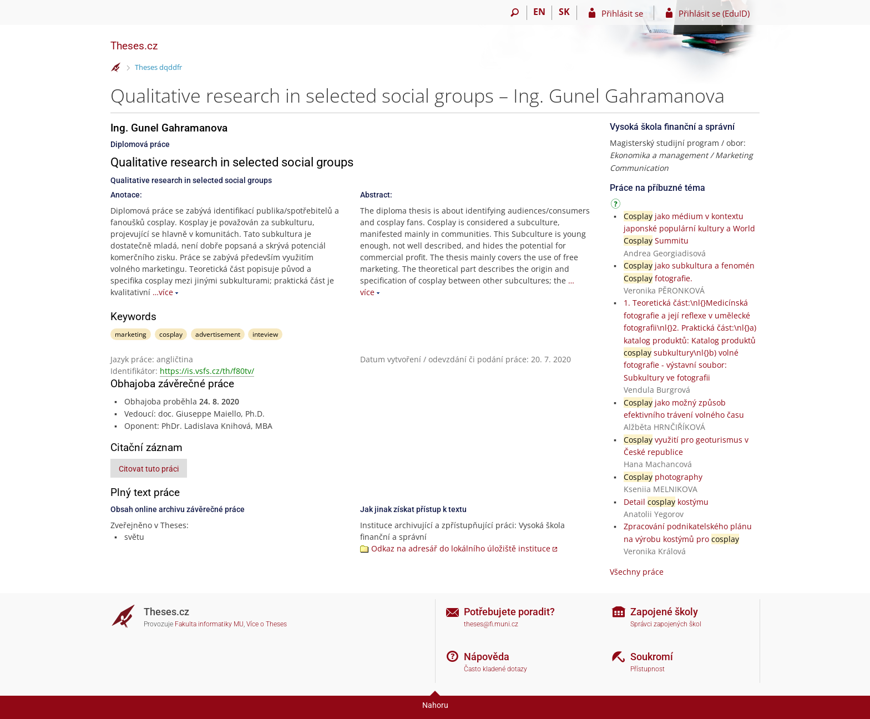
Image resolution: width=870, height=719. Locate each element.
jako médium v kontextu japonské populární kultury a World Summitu (689, 228)
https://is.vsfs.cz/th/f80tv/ (207, 371)
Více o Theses (266, 624)
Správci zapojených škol (665, 624)
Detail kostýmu (666, 502)
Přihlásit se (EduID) (714, 13)
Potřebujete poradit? (509, 611)
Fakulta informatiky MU (209, 624)
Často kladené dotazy (495, 669)
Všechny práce (637, 571)
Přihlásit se (622, 13)
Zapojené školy (664, 611)
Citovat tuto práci (149, 468)
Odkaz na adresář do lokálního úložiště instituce (460, 548)
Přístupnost (647, 669)
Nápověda (486, 656)
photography (663, 477)
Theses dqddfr (158, 67)
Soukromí (651, 656)
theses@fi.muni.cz (491, 624)
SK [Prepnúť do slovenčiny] (564, 12)
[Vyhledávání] (514, 13)
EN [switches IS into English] (539, 12)
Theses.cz (134, 45)
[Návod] (617, 205)
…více (163, 292)
